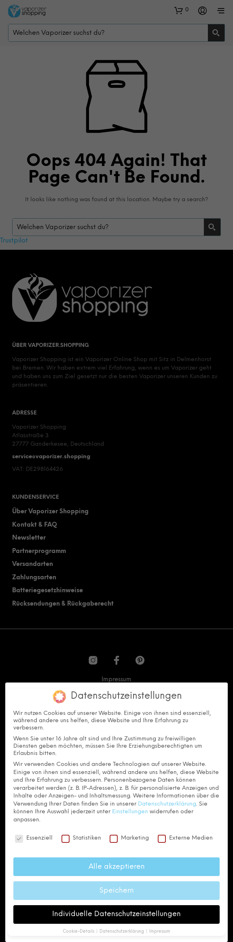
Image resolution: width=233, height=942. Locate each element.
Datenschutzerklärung (167, 802)
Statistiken (81, 836)
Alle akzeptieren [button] (117, 864)
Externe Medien (185, 836)
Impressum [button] (159, 929)
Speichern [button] (117, 888)
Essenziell (34, 836)
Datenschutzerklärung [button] (122, 929)
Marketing (129, 836)
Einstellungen (130, 810)
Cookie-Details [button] (79, 929)
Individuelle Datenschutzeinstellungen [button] (116, 912)
